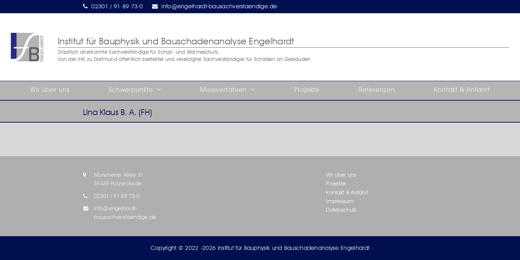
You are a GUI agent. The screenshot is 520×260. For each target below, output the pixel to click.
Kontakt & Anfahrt (347, 192)
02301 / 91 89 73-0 (117, 6)
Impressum (340, 201)
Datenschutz (341, 210)
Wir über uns (341, 175)
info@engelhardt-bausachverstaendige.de (219, 6)
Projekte (336, 183)
